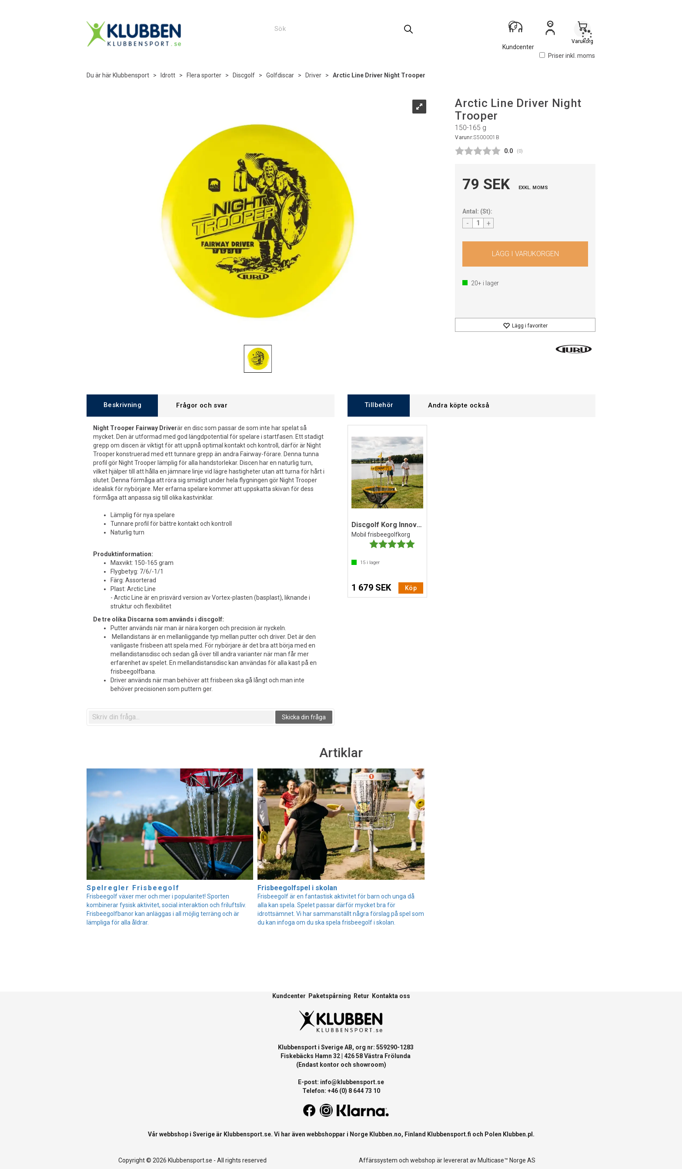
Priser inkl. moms (567, 55)
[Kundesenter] (518, 30)
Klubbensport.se (247, 1134)
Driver (313, 75)
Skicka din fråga (304, 717)
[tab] (122, 405)
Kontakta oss (391, 995)
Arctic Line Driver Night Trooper (379, 75)
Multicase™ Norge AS (506, 1160)
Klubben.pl (518, 1134)
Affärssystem (378, 1160)
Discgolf (244, 75)
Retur (361, 995)
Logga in (550, 31)
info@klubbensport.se (352, 1082)
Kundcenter (289, 995)
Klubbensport (131, 75)
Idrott (167, 75)
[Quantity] (478, 223)
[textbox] (181, 717)
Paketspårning (329, 995)
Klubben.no (385, 1134)
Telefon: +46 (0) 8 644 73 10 (341, 1090)
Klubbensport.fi (449, 1134)
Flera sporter (204, 75)
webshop (422, 1160)
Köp (525, 254)
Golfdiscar (280, 75)
